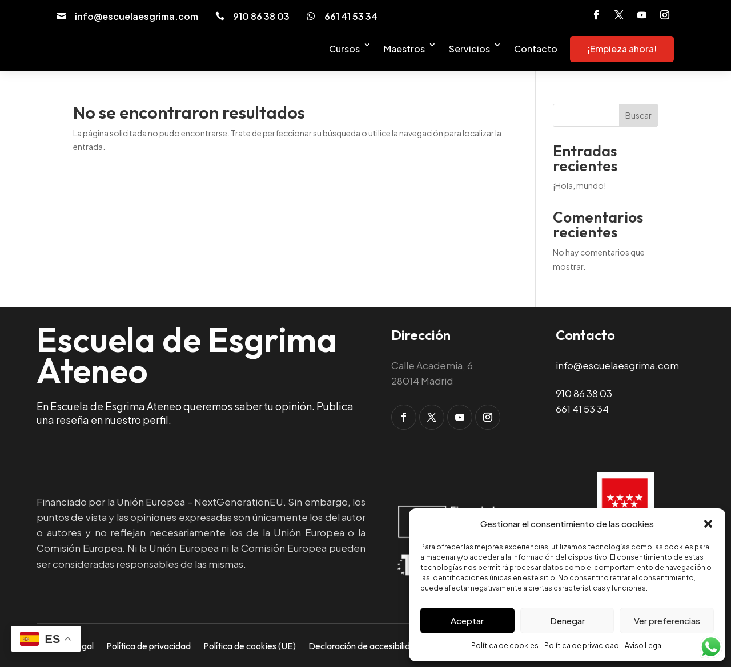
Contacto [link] (535, 49)
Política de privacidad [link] (581, 645)
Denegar (567, 620)
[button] (708, 523)
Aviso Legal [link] (644, 645)
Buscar (638, 115)
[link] (61, 16)
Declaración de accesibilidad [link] (364, 645)
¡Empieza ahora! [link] (622, 49)
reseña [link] (72, 419)
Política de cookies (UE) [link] (249, 645)
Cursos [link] (344, 49)
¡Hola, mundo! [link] (579, 185)
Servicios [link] (469, 49)
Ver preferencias (667, 620)
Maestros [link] (404, 49)
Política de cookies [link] (505, 645)
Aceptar (467, 620)
